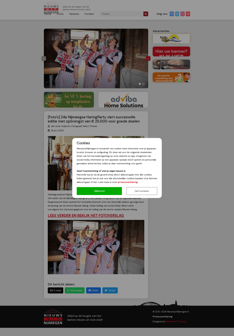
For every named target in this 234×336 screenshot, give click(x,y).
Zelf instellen (142, 191)
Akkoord (99, 191)
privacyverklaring (128, 182)
